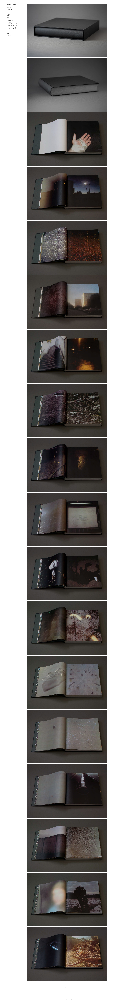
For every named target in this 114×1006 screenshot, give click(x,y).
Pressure (9, 12)
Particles (9, 22)
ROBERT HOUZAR (11, 4)
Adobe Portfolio (71, 1000)
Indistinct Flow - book (12, 23)
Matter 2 (9, 19)
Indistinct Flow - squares (12, 27)
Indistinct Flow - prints (12, 25)
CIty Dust (9, 17)
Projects (9, 7)
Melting (8, 11)
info (8, 30)
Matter (8, 15)
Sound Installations (11, 28)
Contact (9, 35)
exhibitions (9, 32)
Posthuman (9, 9)
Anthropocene (10, 20)
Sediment (9, 14)
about (8, 33)
